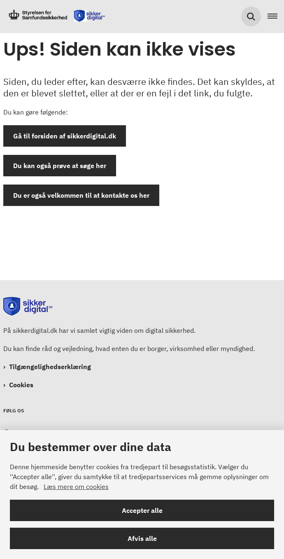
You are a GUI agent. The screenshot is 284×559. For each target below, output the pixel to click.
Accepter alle (142, 510)
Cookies (21, 385)
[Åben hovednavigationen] (276, 16)
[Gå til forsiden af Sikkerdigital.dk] (54, 16)
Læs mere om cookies (76, 486)
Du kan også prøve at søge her (59, 165)
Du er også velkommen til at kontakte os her (81, 195)
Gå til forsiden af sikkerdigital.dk (64, 136)
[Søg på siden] (251, 16)
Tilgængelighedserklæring (50, 367)
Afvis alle (142, 538)
